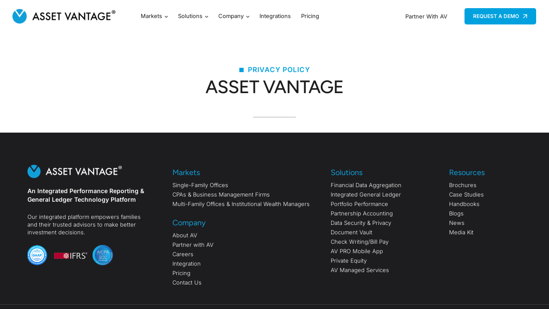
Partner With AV (426, 16)
